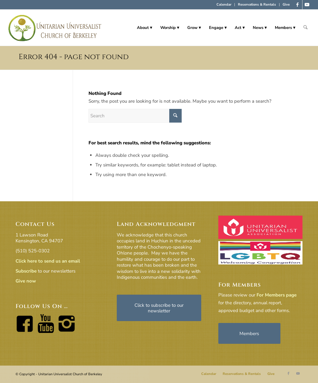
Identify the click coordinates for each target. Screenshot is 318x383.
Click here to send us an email (48, 261)
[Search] (305, 28)
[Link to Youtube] (307, 4)
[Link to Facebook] (297, 4)
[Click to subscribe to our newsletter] (159, 308)
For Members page (277, 295)
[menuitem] (224, 4)
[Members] (249, 333)
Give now (26, 281)
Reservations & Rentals (257, 4)
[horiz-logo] (55, 28)
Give (286, 4)
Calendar (223, 4)
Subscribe (26, 271)
